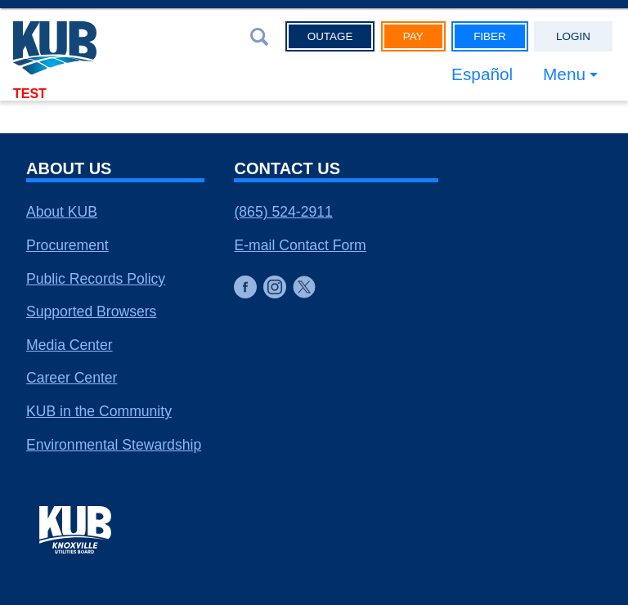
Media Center (69, 345)
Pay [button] (413, 36)
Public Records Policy (95, 279)
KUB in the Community (99, 411)
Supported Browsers (91, 311)
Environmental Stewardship (113, 445)
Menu (564, 74)
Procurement (67, 245)
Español (482, 74)
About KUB (61, 212)
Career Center (71, 378)
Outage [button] (330, 36)
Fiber (489, 36)
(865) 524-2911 (283, 212)
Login (573, 36)
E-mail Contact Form (300, 245)
